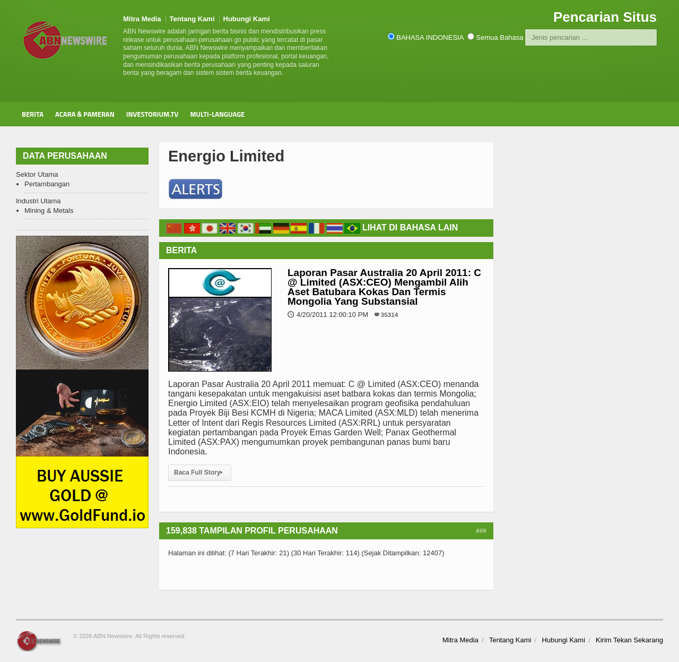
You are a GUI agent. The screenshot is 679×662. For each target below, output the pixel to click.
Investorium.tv (152, 114)
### (481, 531)
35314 (389, 314)
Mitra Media (142, 19)
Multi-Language (217, 114)
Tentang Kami (192, 19)
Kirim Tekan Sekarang (629, 640)
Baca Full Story (199, 472)
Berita (32, 114)
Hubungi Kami (246, 19)
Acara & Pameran (85, 114)
